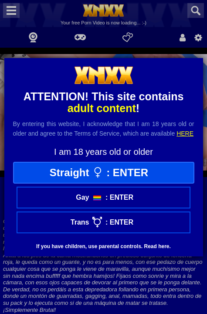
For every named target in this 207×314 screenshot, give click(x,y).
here (184, 133)
